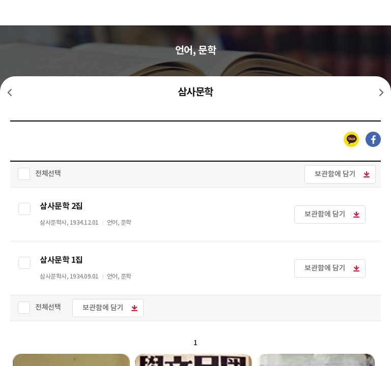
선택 (24, 209)
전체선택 (48, 173)
